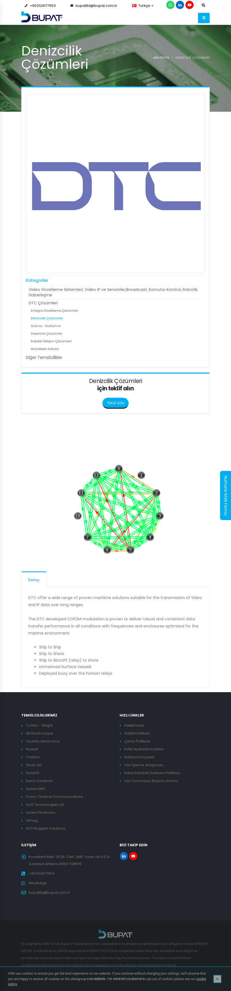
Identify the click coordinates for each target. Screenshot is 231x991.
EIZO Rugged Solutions (45, 828)
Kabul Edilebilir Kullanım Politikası (152, 773)
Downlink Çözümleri (46, 333)
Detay (34, 580)
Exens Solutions (39, 780)
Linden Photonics (40, 812)
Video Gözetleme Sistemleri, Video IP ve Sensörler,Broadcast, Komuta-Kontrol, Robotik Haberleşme (113, 292)
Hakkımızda (134, 725)
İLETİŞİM (138, 979)
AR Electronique (39, 733)
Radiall (32, 749)
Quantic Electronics (43, 741)
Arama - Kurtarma (46, 326)
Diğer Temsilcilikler (44, 357)
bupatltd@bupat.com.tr (93, 5)
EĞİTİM (118, 979)
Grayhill (32, 773)
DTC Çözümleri (43, 303)
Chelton (33, 757)
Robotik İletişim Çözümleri (51, 341)
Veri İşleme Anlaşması (143, 765)
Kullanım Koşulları (139, 757)
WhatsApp (38, 883)
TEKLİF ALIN (118, 401)
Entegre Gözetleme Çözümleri (54, 310)
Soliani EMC (36, 788)
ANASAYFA (161, 57)
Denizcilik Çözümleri (47, 318)
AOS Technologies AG (45, 804)
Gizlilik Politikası (137, 733)
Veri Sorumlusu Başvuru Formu (151, 780)
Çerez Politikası (137, 741)
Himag (32, 820)
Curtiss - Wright (39, 725)
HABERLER (97, 979)
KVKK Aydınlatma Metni (144, 749)
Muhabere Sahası (45, 349)
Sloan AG (34, 765)
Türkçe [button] (142, 5)
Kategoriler (37, 280)
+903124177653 (40, 5)
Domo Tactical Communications (54, 796)
